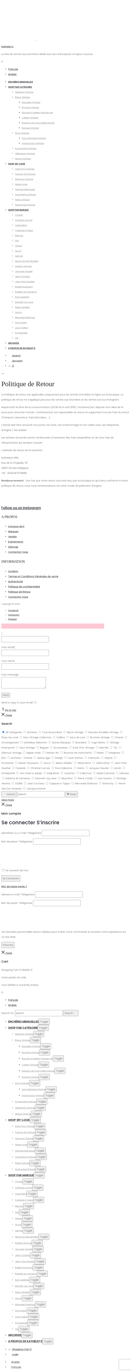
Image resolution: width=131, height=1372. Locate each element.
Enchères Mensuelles (20, 81)
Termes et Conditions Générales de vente (33, 576)
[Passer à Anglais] (14, 1362)
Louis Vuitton (21, 327)
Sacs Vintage (22, 133)
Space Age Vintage (25, 204)
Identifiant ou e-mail (21, 833)
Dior (17, 240)
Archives (13, 343)
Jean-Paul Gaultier (25, 281)
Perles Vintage (22, 199)
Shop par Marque (18, 209)
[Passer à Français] (14, 1367)
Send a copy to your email (17, 702)
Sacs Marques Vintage (34, 138)
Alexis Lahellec (22, 307)
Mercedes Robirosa (25, 317)
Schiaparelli (21, 332)
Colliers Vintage (30, 117)
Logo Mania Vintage (25, 194)
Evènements (15, 541)
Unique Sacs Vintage (33, 143)
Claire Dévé (21, 225)
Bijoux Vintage (22, 97)
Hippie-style (21, 184)
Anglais (12, 74)
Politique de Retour (19, 591)
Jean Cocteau (22, 276)
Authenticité (15, 581)
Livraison (13, 571)
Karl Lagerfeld (22, 297)
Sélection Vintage (24, 92)
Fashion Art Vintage (25, 174)
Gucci (18, 250)
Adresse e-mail (17, 894)
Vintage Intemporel (25, 189)
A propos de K (16, 526)
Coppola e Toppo (24, 230)
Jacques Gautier (24, 271)
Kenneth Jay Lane (24, 302)
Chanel (19, 215)
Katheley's (7, 46)
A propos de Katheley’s (21, 348)
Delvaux (19, 235)
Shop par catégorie (20, 87)
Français (13, 69)
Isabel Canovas (23, 266)
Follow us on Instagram (21, 507)
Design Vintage (23, 158)
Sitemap (13, 547)
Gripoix (18, 245)
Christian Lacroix (23, 220)
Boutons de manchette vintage (38, 122)
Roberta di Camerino (26, 291)
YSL (16, 338)
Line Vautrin (21, 322)
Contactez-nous (18, 552)
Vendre (12, 536)
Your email (8, 647)
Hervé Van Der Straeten (26, 261)
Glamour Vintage (24, 179)
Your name (8, 661)
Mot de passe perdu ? (14, 886)
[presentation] (27, 853)
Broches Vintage (30, 107)
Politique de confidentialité (24, 586)
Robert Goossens (24, 286)
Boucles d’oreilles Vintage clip (37, 112)
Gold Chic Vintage (24, 168)
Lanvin (18, 312)
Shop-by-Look (16, 163)
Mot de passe (16, 841)
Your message (10, 674)
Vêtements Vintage (25, 153)
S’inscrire (8, 945)
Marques (13, 531)
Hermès (19, 256)
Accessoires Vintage (25, 148)
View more (7, 800)
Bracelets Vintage (31, 102)
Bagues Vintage (30, 128)
